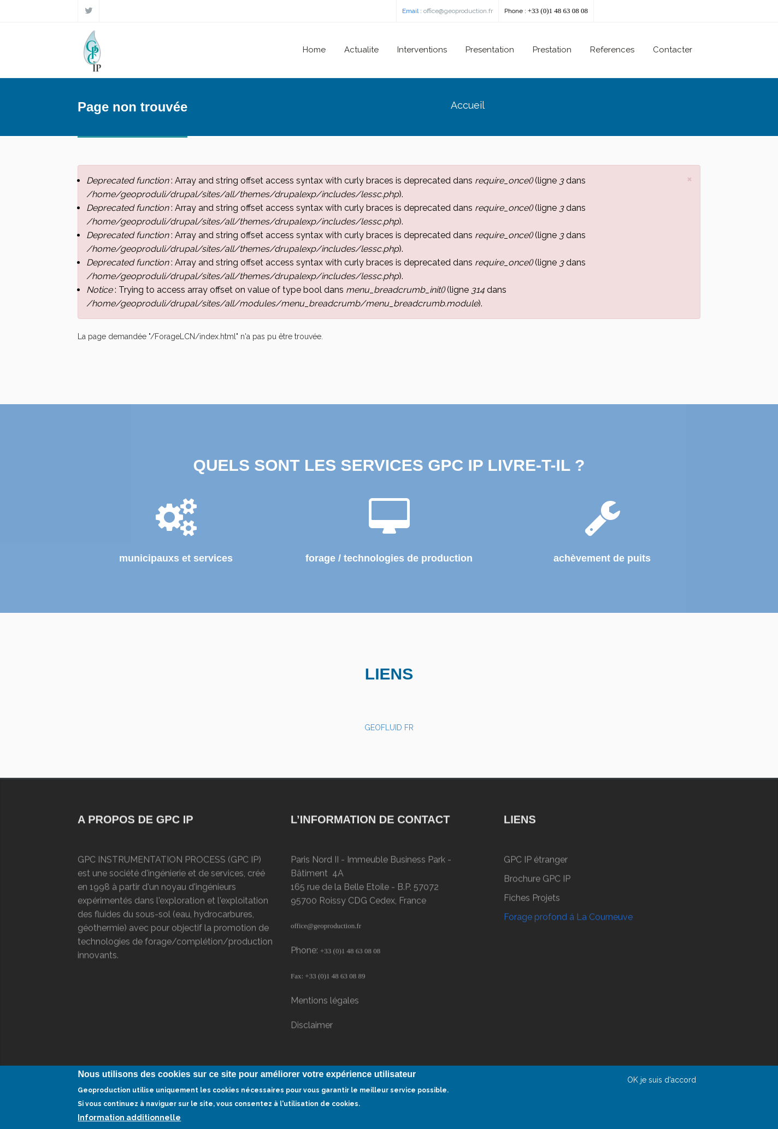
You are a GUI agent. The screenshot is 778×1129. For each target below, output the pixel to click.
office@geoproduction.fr (458, 11)
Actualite (361, 50)
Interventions (422, 50)
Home (314, 50)
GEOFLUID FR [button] (389, 727)
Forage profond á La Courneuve (568, 921)
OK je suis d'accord (661, 1082)
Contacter (672, 50)
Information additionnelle (129, 1120)
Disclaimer (312, 1029)
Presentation (489, 50)
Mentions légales (325, 1005)
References (612, 50)
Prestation (552, 50)
